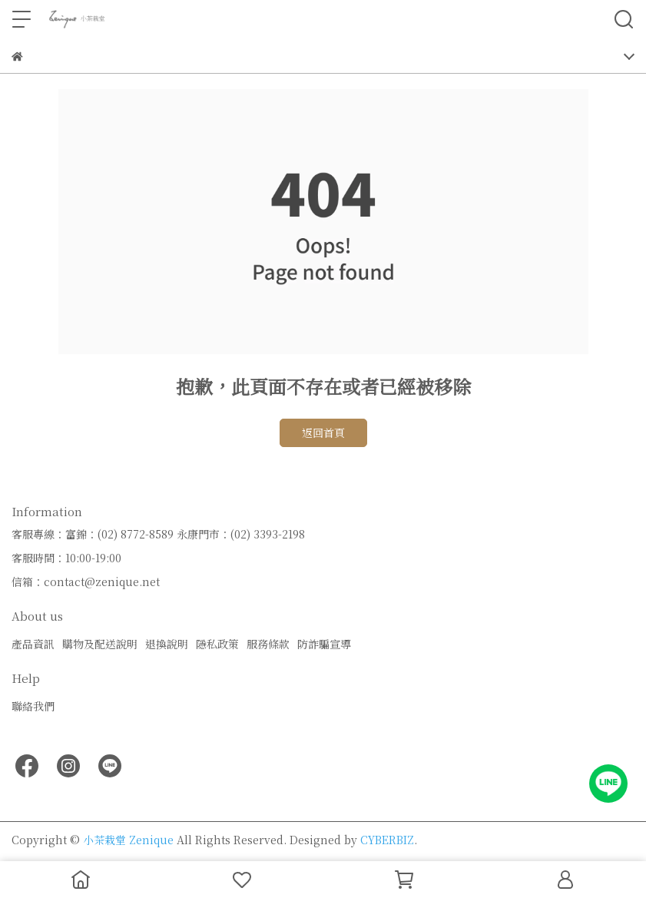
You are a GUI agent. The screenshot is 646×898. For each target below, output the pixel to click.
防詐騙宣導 (324, 643)
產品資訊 (33, 643)
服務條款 (268, 643)
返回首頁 (323, 432)
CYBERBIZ (387, 839)
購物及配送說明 (99, 643)
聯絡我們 (33, 706)
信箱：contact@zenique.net (86, 581)
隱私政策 (217, 643)
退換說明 (166, 643)
